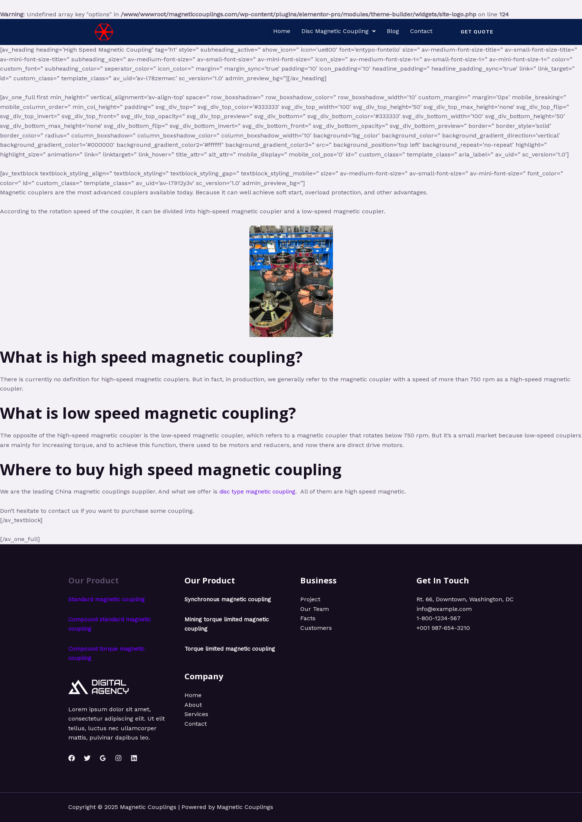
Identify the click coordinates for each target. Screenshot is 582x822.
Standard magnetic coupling (109, 599)
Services (196, 723)
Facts (307, 618)
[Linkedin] (134, 758)
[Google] (102, 758)
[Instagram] (118, 758)
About (193, 714)
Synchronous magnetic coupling (230, 599)
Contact (421, 31)
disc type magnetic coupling (259, 491)
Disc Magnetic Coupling (338, 31)
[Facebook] (71, 758)
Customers (316, 627)
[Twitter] (87, 758)
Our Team (314, 608)
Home (281, 31)
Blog (393, 31)
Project (310, 599)
